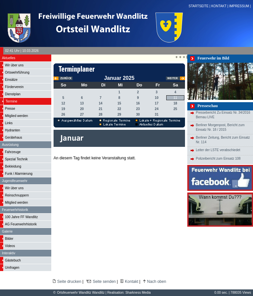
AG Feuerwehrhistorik (21, 224)
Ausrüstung (10, 145)
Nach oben (156, 281)
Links (8, 123)
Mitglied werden (16, 116)
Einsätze (11, 79)
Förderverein (14, 87)
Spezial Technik (16, 159)
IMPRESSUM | (240, 6)
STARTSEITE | (200, 6)
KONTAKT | (220, 6)
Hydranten (12, 130)
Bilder (9, 238)
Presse (10, 108)
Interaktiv (8, 253)
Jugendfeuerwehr (14, 181)
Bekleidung (13, 166)
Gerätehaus (13, 137)
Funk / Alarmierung (19, 173)
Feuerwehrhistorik (15, 210)
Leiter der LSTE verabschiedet (218, 150)
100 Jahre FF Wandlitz (21, 217)
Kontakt (131, 281)
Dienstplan (12, 94)
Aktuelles (8, 58)
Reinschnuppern (17, 195)
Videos (10, 246)
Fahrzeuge (13, 152)
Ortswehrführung (17, 72)
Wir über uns (14, 65)
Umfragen (12, 267)
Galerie (7, 231)
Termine (11, 101)
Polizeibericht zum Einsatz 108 (218, 158)
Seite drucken (69, 281)
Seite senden (104, 281)
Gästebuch (13, 260)
